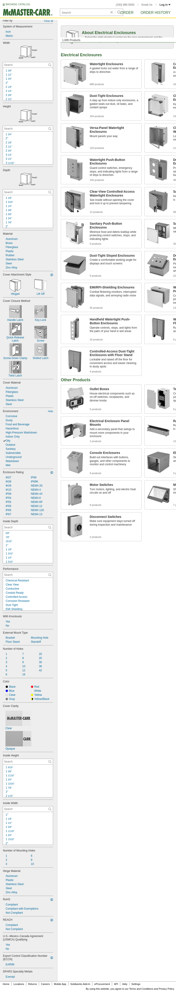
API (116, 984)
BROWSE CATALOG (18, 4)
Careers (45, 984)
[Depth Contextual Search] (28, 192)
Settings (135, 984)
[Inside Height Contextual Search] (28, 762)
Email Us (146, 4)
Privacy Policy (166, 988)
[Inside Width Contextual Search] (28, 809)
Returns (32, 984)
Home (6, 984)
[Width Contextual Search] (28, 65)
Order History (156, 13)
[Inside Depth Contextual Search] (28, 527)
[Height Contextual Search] (28, 129)
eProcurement (102, 984)
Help (124, 984)
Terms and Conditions (141, 988)
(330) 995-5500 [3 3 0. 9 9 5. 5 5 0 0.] (125, 4)
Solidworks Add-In (80, 984)
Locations (19, 984)
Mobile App (60, 984)
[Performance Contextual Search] (28, 575)
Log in (165, 4)
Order (127, 13)
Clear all (48, 21)
